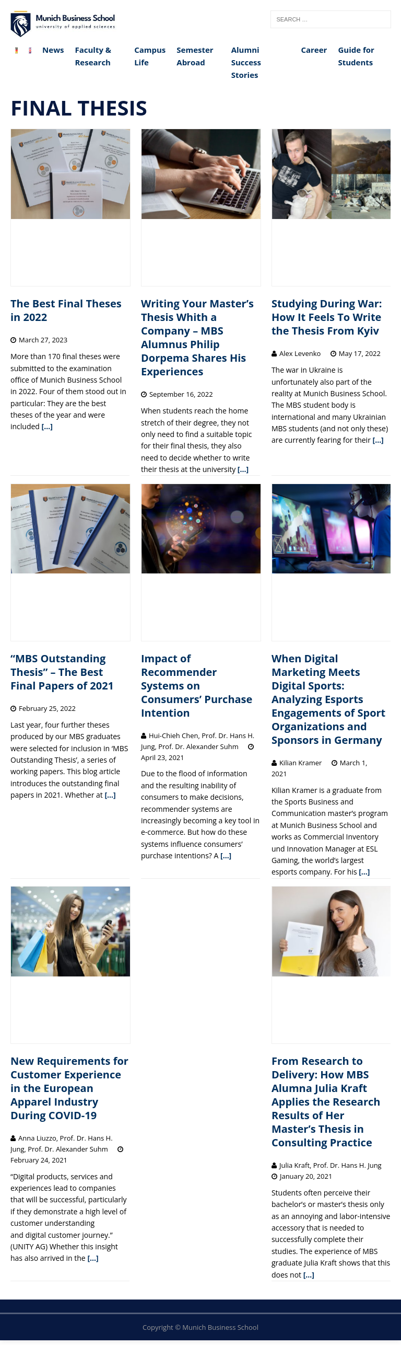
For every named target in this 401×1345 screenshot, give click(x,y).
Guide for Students (356, 55)
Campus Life (150, 55)
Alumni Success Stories (246, 62)
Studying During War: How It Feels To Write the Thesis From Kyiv (327, 317)
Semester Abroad (194, 55)
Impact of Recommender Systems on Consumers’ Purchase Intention (196, 685)
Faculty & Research (93, 55)
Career (314, 49)
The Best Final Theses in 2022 (66, 310)
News (53, 49)
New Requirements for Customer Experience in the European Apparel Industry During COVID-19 (69, 1088)
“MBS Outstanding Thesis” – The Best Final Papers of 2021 (62, 672)
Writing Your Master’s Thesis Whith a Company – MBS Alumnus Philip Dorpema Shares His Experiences (197, 337)
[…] (47, 426)
